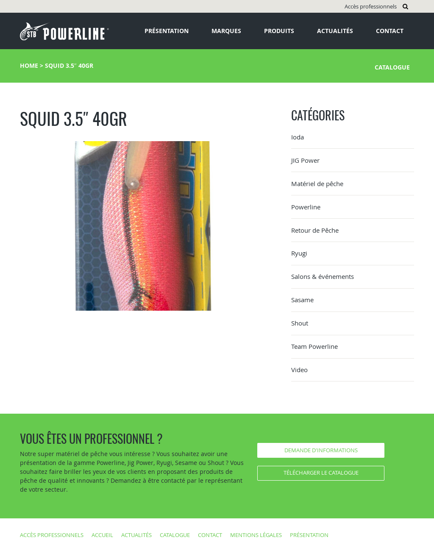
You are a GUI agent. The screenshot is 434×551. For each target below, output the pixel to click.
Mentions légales (256, 535)
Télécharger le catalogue (321, 472)
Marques (226, 31)
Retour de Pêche (315, 230)
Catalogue (392, 67)
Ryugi (299, 253)
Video (299, 369)
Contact (389, 31)
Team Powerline (314, 346)
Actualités (335, 31)
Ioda (297, 137)
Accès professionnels (371, 6)
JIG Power (305, 160)
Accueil (102, 535)
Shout (299, 323)
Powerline (305, 207)
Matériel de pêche (317, 183)
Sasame (302, 299)
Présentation (167, 31)
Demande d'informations (321, 450)
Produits (279, 31)
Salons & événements (322, 276)
